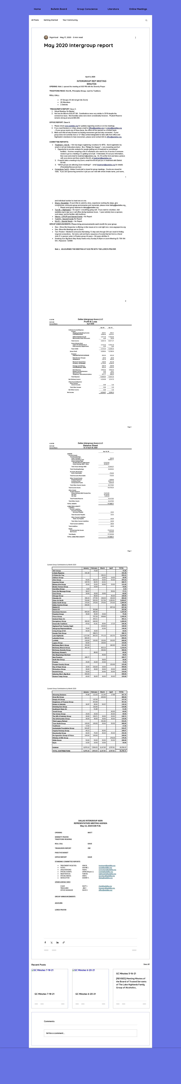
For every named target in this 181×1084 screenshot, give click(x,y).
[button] (59, 9)
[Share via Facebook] (45, 942)
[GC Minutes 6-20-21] (90, 979)
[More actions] (135, 37)
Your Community (70, 20)
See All (147, 964)
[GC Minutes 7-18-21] (50, 979)
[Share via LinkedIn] (57, 942)
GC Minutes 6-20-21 (85, 993)
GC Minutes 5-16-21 (126, 973)
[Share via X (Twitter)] (51, 942)
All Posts (35, 20)
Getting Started (51, 20)
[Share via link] (63, 942)
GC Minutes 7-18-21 (44, 993)
